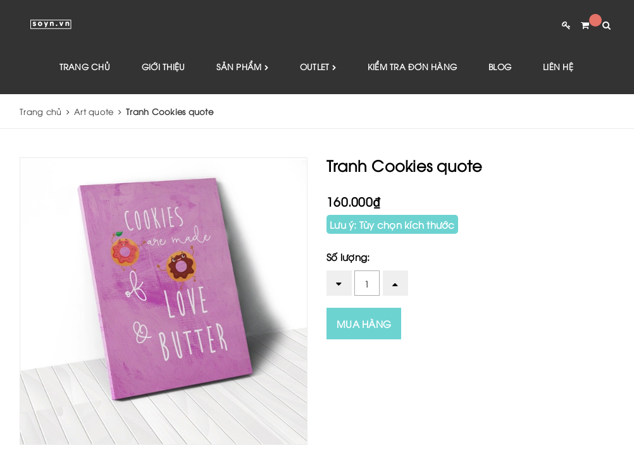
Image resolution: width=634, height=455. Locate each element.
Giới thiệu (163, 66)
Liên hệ (558, 66)
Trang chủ (84, 66)
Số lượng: (348, 256)
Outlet (318, 67)
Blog (499, 66)
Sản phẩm (242, 67)
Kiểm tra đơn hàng (412, 66)
